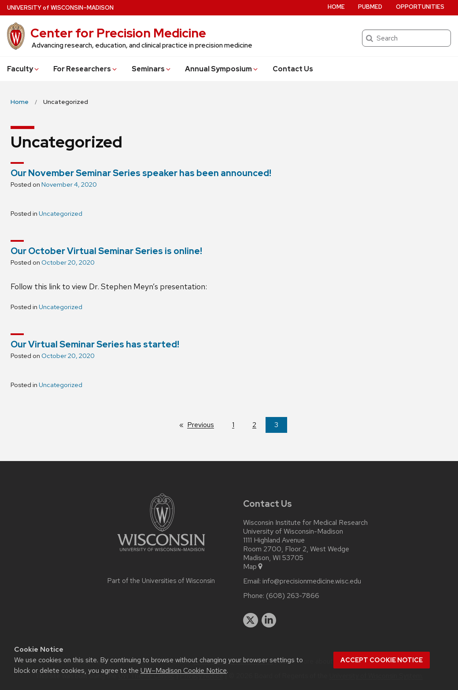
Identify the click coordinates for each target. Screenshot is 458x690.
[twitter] (250, 620)
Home (336, 7)
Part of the (161, 580)
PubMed (370, 7)
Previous (205, 424)
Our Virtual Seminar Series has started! (95, 344)
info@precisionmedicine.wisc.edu (311, 581)
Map (253, 566)
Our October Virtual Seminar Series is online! (106, 251)
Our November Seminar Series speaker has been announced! (141, 173)
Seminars (152, 69)
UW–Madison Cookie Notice (183, 670)
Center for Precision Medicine (118, 33)
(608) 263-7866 (292, 595)
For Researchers (85, 69)
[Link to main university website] (161, 552)
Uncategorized (60, 213)
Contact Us (293, 69)
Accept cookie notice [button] (381, 660)
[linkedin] (269, 620)
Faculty (23, 69)
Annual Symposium (222, 69)
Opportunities (420, 7)
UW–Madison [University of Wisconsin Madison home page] (60, 7)
